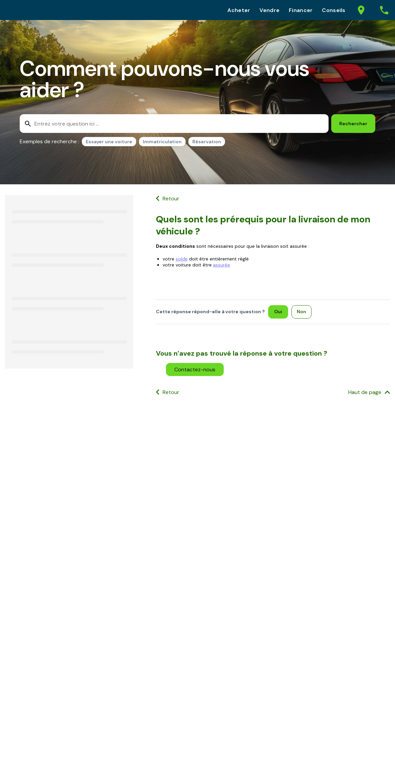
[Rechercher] (353, 123)
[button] (195, 369)
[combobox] (174, 123)
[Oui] (278, 312)
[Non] (301, 312)
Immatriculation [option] (162, 142)
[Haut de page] (369, 392)
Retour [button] (171, 198)
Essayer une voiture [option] (109, 142)
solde (182, 259)
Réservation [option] (206, 142)
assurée (221, 265)
